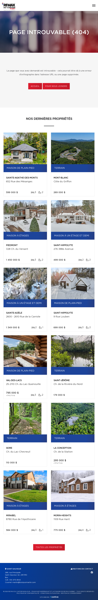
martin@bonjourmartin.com (24, 582)
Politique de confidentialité (28, 593)
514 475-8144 (15, 580)
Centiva (54, 597)
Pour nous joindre (56, 86)
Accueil (35, 86)
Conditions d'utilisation (50, 593)
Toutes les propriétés (49, 547)
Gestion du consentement (71, 593)
